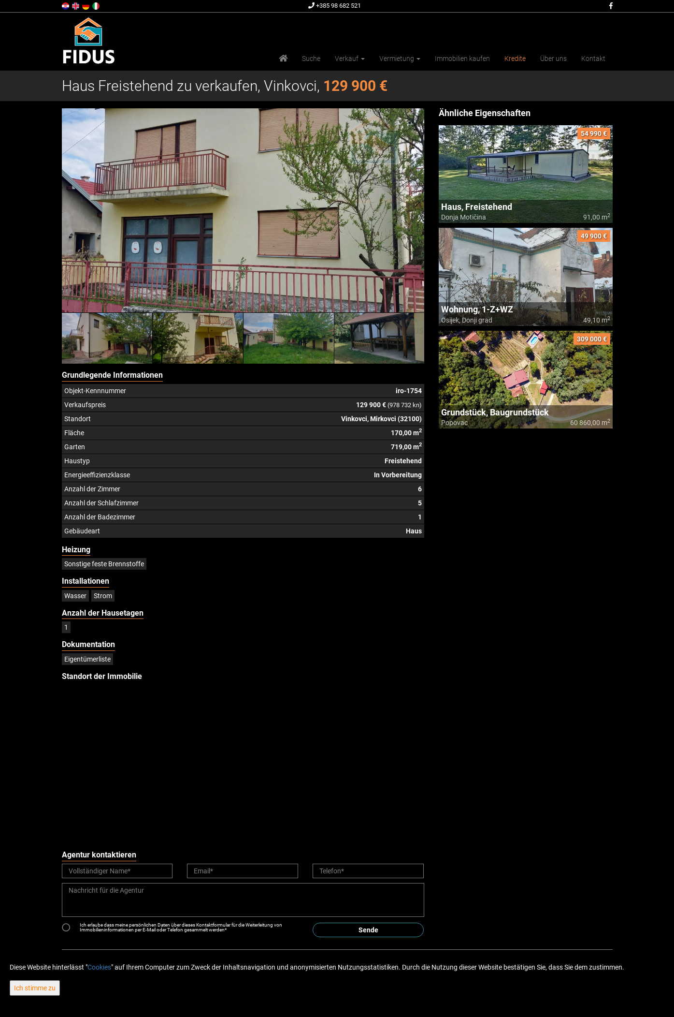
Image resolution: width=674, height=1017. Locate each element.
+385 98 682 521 (334, 5)
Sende (368, 930)
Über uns (553, 58)
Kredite (515, 58)
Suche (311, 58)
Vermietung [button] (399, 58)
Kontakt (593, 58)
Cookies (99, 967)
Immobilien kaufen (462, 58)
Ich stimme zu (35, 988)
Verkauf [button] (350, 58)
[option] (107, 338)
